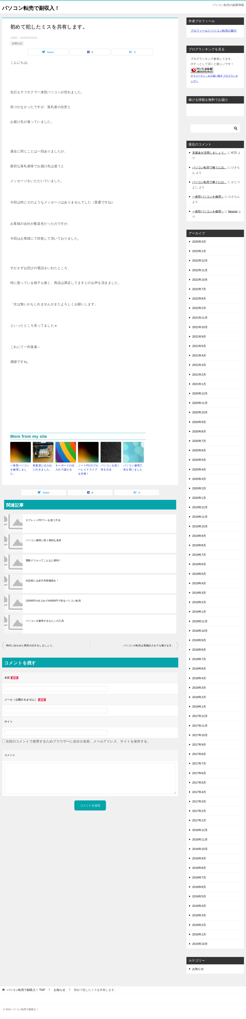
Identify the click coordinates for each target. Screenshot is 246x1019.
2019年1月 (199, 611)
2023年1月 (199, 251)
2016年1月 (199, 934)
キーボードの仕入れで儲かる (65, 467)
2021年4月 (199, 355)
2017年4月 (199, 792)
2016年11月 (200, 839)
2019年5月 (199, 573)
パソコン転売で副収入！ (36, 7)
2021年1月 (199, 384)
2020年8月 (199, 431)
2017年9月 (199, 744)
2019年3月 (199, 592)
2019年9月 (199, 535)
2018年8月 (199, 649)
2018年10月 (200, 630)
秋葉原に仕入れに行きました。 (43, 467)
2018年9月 (199, 640)
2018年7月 (199, 659)
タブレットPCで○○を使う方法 (43, 519)
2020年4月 (199, 469)
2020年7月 (199, 441)
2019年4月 (199, 583)
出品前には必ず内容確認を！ (42, 579)
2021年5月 (199, 346)
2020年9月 (199, 422)
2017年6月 (199, 773)
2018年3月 (199, 687)
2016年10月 (200, 849)
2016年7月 (199, 877)
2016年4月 (199, 905)
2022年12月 (200, 260)
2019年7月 (199, 554)
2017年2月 (199, 811)
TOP (26, 989)
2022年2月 (199, 308)
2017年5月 (199, 782)
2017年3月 (199, 801)
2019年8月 (199, 545)
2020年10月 (200, 412)
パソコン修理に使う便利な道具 (43, 539)
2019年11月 (200, 516)
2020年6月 (199, 450)
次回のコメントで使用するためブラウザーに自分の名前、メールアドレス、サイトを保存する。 (78, 740)
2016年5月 (199, 896)
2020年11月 (200, 403)
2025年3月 (199, 241)
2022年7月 (199, 289)
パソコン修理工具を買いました (133, 467)
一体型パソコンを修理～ (208, 196)
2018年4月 (199, 678)
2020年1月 (199, 497)
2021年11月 (200, 317)
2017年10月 (200, 735)
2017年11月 (200, 725)
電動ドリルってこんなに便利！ (43, 559)
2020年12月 (200, 393)
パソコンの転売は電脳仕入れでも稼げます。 (148, 644)
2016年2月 (199, 925)
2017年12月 (200, 716)
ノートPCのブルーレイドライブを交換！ (88, 469)
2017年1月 (199, 820)
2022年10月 (200, 279)
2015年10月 (200, 943)
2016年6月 (199, 887)
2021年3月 (199, 365)
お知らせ (17, 43)
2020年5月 (199, 459)
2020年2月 (199, 488)
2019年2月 (199, 602)
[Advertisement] (90, 402)
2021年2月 (199, 374)
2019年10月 (200, 526)
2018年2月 (199, 697)
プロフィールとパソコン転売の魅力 (214, 30)
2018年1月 (199, 706)
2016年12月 (200, 830)
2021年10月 (200, 327)
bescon (233, 211)
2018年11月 (200, 621)
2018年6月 (199, 668)
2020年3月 (199, 479)
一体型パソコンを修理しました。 (20, 467)
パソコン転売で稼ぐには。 (209, 167)
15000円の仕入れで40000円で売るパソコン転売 (53, 599)
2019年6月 (199, 564)
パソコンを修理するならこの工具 (45, 619)
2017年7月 (199, 763)
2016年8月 (199, 867)
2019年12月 (200, 507)
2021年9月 (199, 336)
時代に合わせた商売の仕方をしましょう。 (30, 644)
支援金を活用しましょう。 (209, 152)
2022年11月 (200, 270)
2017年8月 (199, 754)
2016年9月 (199, 858)
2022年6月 (199, 298)
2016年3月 (199, 915)
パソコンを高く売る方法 (111, 467)
